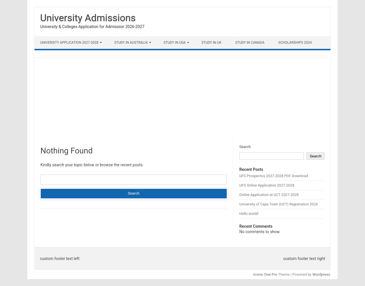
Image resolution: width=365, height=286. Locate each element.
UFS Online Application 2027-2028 (266, 185)
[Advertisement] (182, 97)
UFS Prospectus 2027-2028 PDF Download (273, 176)
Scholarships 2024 (295, 43)
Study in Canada (249, 43)
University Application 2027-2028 (69, 43)
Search (245, 147)
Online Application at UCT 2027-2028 (269, 195)
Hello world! (248, 213)
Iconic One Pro (265, 274)
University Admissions (88, 17)
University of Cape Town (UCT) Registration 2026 (278, 204)
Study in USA (175, 43)
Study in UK (211, 43)
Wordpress (321, 274)
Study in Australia (131, 43)
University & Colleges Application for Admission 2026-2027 (92, 26)
